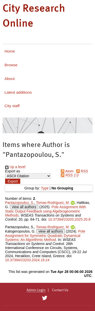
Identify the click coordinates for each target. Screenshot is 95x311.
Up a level (15, 167)
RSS (81, 171)
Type (44, 188)
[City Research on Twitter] (45, 298)
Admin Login (36, 290)
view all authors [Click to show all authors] (24, 207)
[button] (12, 181)
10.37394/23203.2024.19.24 (27, 260)
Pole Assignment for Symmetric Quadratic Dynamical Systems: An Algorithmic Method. (45, 235)
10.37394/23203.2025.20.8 (69, 219)
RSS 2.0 (69, 175)
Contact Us (60, 290)
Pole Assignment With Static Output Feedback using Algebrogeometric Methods (45, 211)
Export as (12, 171)
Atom (66, 171)
